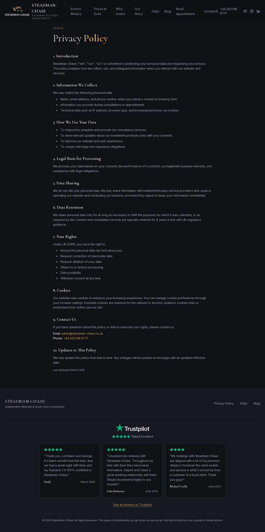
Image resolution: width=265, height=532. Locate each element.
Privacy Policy (224, 403)
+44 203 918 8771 (226, 11)
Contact (210, 11)
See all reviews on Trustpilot (132, 504)
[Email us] (245, 11)
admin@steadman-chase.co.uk (82, 333)
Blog (167, 11)
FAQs (155, 11)
